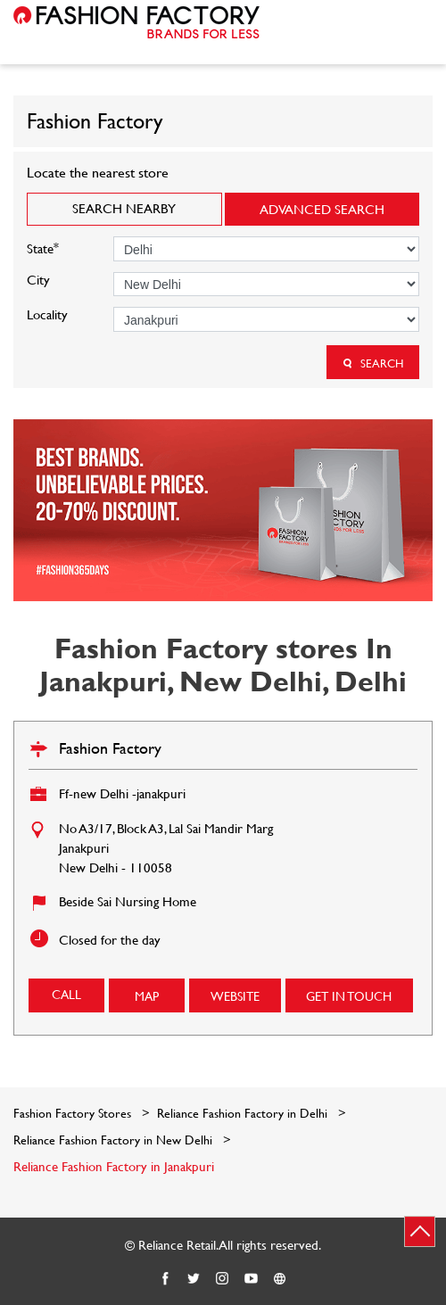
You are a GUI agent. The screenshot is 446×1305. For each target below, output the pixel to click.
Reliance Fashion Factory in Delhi (242, 1112)
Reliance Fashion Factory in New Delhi (112, 1139)
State (43, 246)
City (38, 279)
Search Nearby (124, 208)
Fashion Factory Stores (74, 1112)
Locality (47, 314)
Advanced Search (322, 209)
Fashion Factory (110, 748)
